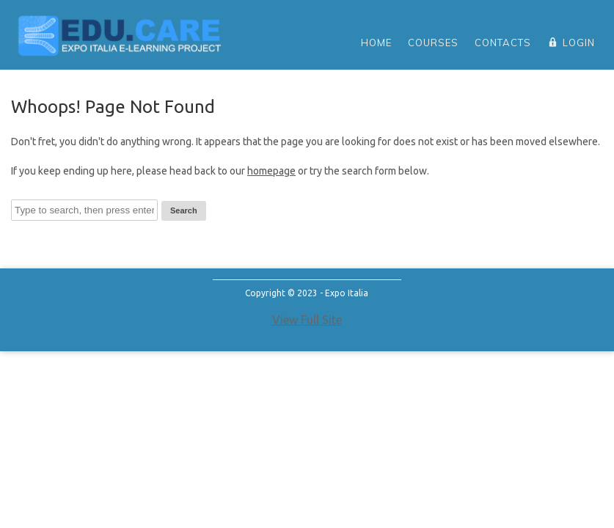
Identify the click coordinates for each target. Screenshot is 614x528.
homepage (271, 171)
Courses (433, 42)
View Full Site (307, 319)
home (376, 42)
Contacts (503, 42)
